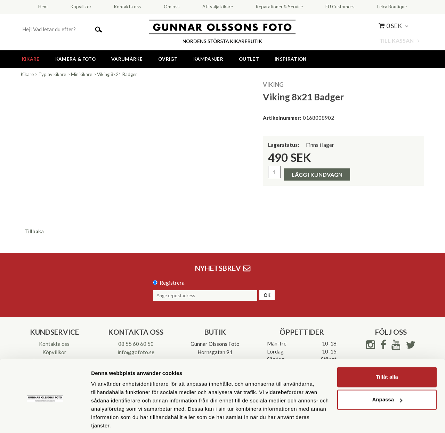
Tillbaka (34, 231)
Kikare (31, 59)
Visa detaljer (106, 419)
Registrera (172, 283)
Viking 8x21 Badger (117, 74)
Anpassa (387, 374)
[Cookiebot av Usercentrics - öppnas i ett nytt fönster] (45, 419)
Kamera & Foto (75, 59)
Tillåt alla (387, 352)
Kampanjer (208, 59)
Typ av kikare (52, 74)
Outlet (249, 59)
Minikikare (81, 74)
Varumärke (127, 59)
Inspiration (291, 59)
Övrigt (168, 59)
